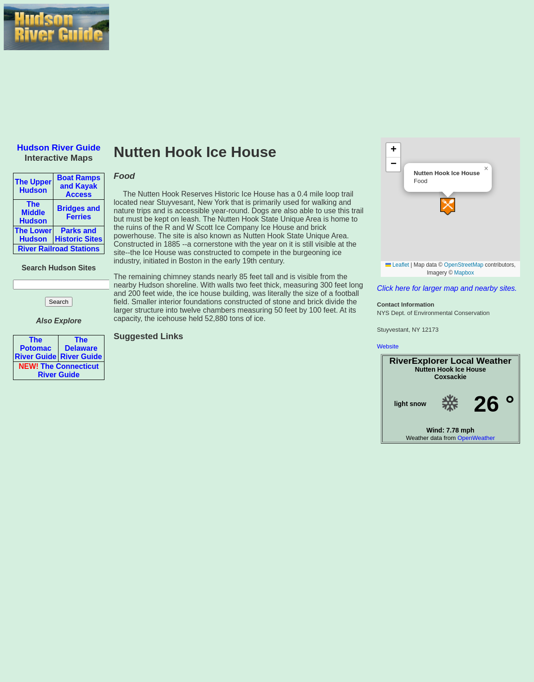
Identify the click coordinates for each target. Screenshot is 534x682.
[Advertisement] (319, 69)
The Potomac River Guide (36, 348)
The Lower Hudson (33, 235)
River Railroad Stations (58, 249)
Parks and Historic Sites (78, 235)
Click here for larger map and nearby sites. (447, 288)
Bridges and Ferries (78, 212)
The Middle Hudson (33, 212)
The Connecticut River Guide (58, 370)
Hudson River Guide (59, 147)
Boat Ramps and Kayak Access (78, 186)
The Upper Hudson (33, 186)
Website (388, 346)
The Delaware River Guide (81, 348)
